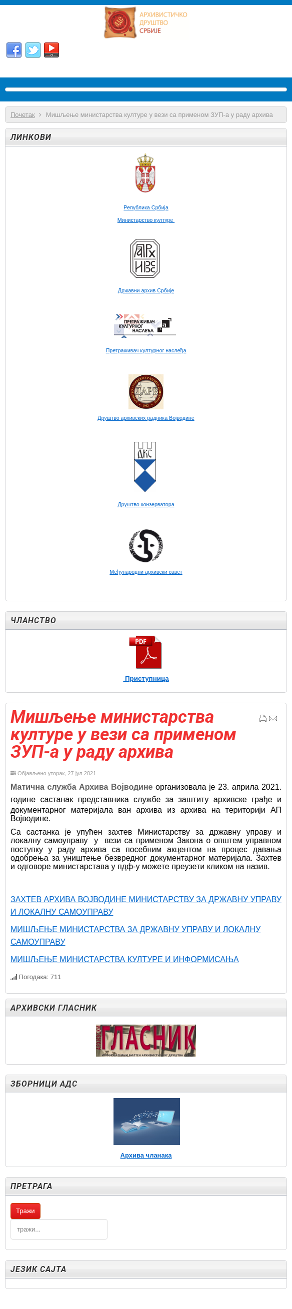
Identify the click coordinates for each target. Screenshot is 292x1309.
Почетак (22, 114)
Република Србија (146, 207)
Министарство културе (146, 220)
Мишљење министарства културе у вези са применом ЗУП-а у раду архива (123, 734)
